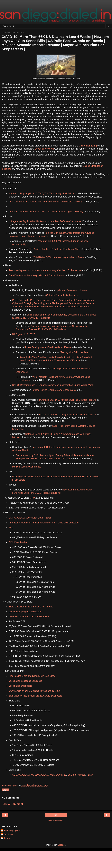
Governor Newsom (44, 149)
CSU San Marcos (76, 775)
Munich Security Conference (26, 466)
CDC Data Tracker (18, 542)
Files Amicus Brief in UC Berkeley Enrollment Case (54, 249)
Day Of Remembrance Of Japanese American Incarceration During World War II (53, 385)
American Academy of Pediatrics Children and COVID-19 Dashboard (43, 522)
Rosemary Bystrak (12, 830)
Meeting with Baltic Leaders (74, 352)
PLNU (90, 775)
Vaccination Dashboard (20, 686)
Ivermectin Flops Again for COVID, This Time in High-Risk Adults (41, 193)
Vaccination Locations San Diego (25, 681)
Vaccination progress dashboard (25, 611)
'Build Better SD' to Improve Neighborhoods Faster (58, 257)
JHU (32, 498)
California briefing (88, 145)
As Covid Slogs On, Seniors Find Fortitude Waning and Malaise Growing (45, 201)
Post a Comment (12, 804)
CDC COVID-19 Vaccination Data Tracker (30, 517)
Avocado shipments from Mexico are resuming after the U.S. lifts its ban (45, 270)
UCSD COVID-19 (40, 775)
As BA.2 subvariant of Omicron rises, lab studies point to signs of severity (46, 211)
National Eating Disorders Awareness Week (54, 390)
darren (7, 838)
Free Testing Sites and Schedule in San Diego (32, 676)
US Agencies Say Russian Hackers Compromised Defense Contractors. (45, 221)
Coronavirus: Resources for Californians (29, 616)
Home (56, 815)
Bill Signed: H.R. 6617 (23, 334)
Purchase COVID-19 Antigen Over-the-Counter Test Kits (67, 400)
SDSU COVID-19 (21, 775)
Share (5, 790)
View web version (56, 820)
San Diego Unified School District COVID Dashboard (35, 695)
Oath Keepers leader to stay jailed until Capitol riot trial (36, 275)
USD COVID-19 (58, 775)
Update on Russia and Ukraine (71, 290)
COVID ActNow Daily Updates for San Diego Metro (34, 691)
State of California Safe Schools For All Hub (31, 606)
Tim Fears (8, 834)
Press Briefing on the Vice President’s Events (48, 347)
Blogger (61, 845)
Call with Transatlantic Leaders (62, 295)
